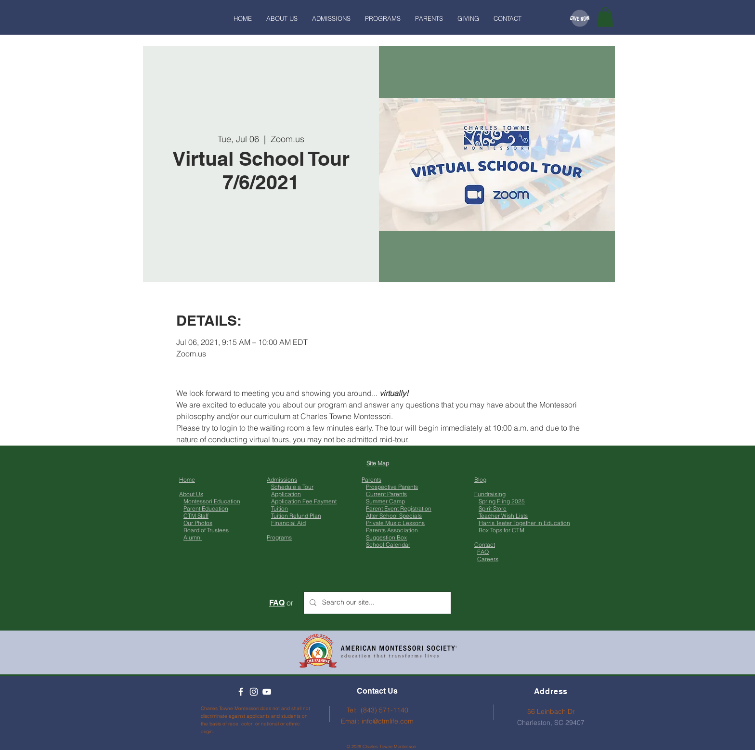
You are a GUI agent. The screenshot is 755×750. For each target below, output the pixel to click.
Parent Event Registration (398, 508)
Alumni (192, 537)
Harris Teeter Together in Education (524, 522)
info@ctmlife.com (388, 721)
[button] (605, 17)
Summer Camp (385, 501)
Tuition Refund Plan (296, 515)
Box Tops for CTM (501, 530)
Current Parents (386, 494)
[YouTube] (266, 691)
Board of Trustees (206, 530)
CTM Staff (195, 515)
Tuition (279, 508)
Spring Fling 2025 (502, 501)
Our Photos (197, 522)
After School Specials (394, 515)
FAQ (483, 551)
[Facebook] (240, 691)
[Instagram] (253, 691)
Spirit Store (493, 508)
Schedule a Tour (292, 486)
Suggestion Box (386, 537)
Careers (487, 559)
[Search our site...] (376, 603)
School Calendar (388, 544)
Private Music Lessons (395, 522)
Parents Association (392, 530)
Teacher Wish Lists (502, 515)
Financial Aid (288, 522)
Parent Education (205, 508)
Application (286, 494)
